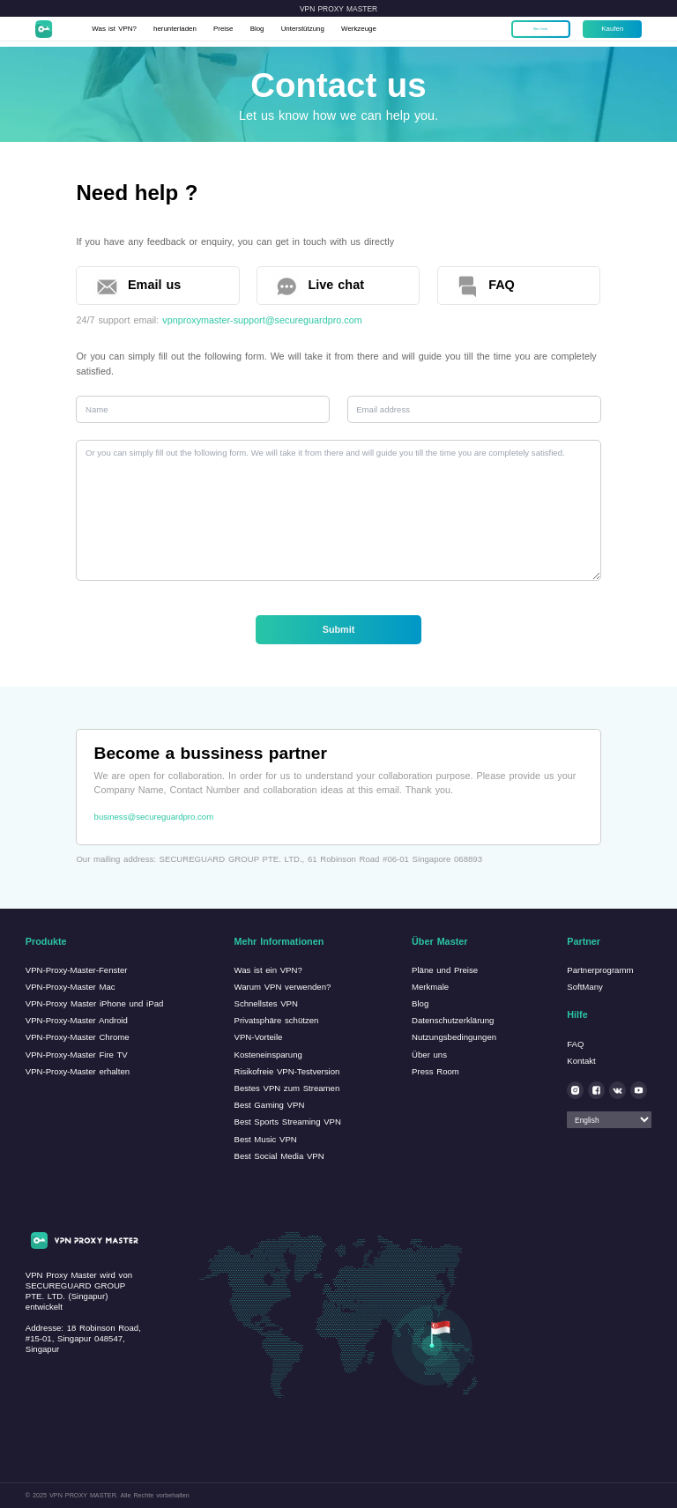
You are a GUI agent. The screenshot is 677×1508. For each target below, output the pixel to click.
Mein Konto (533, 31)
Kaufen (604, 31)
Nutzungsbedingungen (454, 1037)
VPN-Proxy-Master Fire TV (77, 1054)
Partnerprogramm (600, 970)
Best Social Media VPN (279, 1156)
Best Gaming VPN (269, 1105)
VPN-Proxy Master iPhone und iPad (95, 1003)
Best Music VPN (265, 1139)
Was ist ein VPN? (267, 970)
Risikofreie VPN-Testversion (286, 1071)
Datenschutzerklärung (453, 1020)
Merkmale (430, 987)
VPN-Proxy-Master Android (77, 1020)
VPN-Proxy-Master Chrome (78, 1037)
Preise (251, 31)
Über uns (429, 1054)
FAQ (575, 1044)
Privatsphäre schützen (276, 1020)
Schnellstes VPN (265, 1003)
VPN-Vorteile (258, 1037)
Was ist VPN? (126, 31)
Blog (288, 31)
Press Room (435, 1071)
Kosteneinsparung (267, 1054)
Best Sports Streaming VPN (287, 1121)
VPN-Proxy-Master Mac (70, 987)
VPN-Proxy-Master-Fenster (77, 970)
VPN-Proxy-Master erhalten (78, 1071)
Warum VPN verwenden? (282, 987)
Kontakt (581, 1061)
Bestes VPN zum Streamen (286, 1088)
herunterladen (196, 31)
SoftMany (585, 987)
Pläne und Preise (445, 970)
